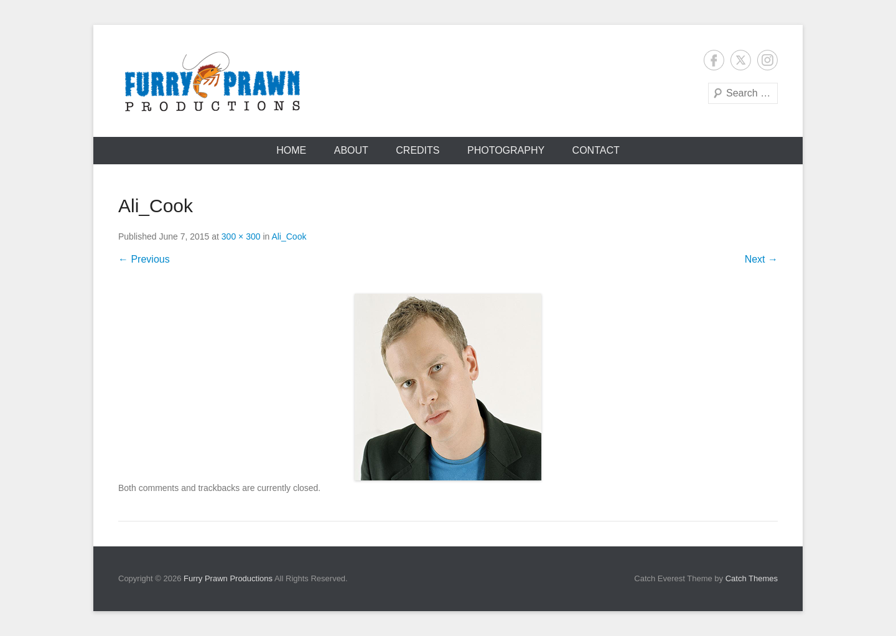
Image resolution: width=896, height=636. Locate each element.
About (351, 150)
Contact (596, 150)
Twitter (740, 60)
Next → (761, 259)
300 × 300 (241, 236)
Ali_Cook (288, 236)
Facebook (714, 60)
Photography (505, 150)
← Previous (144, 259)
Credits (417, 150)
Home (291, 150)
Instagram (767, 60)
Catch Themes (752, 578)
